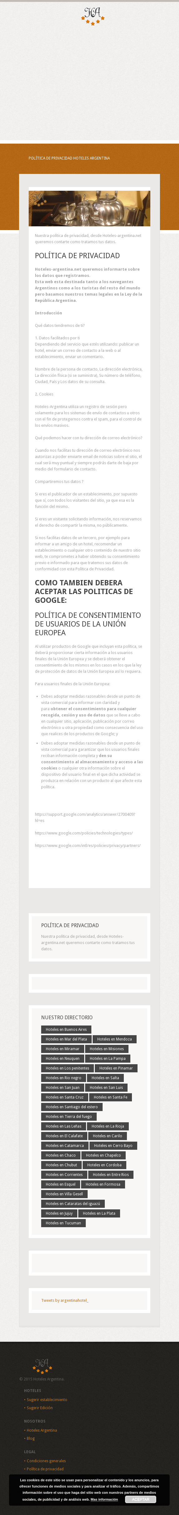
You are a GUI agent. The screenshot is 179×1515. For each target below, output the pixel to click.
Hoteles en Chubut (61, 1165)
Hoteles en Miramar (63, 1049)
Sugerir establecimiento (47, 1400)
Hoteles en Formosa (103, 1184)
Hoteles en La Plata (99, 1213)
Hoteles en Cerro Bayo (113, 1146)
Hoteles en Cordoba (104, 1165)
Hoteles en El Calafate (64, 1136)
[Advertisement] (89, 93)
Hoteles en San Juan (63, 1087)
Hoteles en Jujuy (59, 1213)
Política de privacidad (45, 1469)
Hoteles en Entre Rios (111, 1175)
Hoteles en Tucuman (63, 1223)
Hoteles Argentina (42, 1430)
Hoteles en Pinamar (116, 1068)
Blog (31, 1438)
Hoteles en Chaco (61, 1155)
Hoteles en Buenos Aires (66, 1029)
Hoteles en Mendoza (114, 1039)
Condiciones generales (46, 1461)
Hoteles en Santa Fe (110, 1097)
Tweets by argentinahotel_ (64, 1300)
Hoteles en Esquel (60, 1184)
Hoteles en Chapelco (103, 1155)
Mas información (104, 1499)
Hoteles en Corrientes (64, 1175)
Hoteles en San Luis (106, 1087)
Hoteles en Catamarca (65, 1146)
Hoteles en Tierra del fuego (69, 1116)
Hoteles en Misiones (107, 1049)
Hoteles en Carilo (107, 1136)
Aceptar (140, 1499)
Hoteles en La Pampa (108, 1058)
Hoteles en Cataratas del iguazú (73, 1204)
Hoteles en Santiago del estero (72, 1107)
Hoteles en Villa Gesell (64, 1194)
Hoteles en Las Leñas (63, 1126)
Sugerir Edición (40, 1408)
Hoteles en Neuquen (63, 1058)
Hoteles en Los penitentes (67, 1068)
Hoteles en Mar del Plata (66, 1039)
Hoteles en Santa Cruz (65, 1097)
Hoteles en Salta (105, 1078)
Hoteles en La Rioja (108, 1126)
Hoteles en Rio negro (63, 1078)
